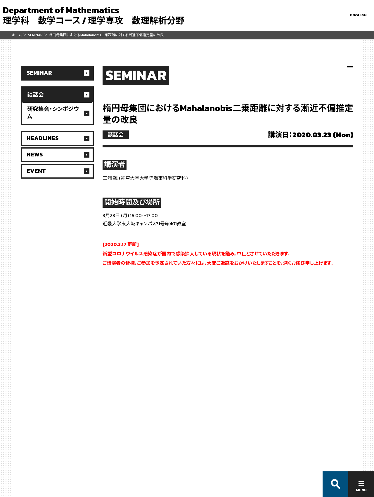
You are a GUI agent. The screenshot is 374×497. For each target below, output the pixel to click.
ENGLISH (358, 15)
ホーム (17, 35)
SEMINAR (35, 35)
